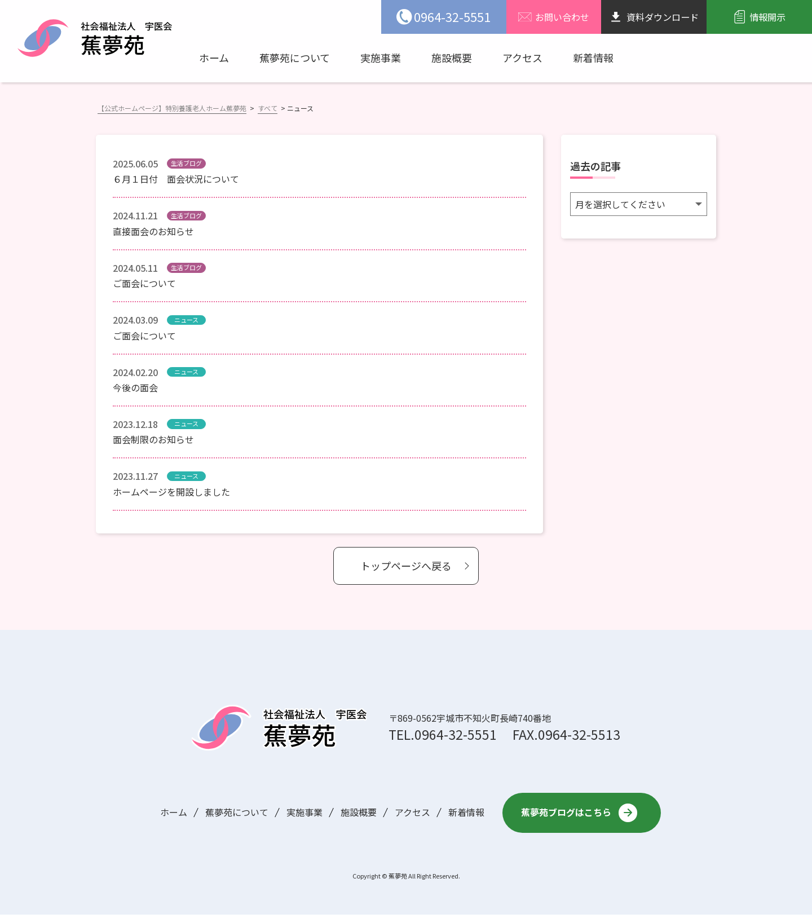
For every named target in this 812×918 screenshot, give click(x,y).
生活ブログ (186, 162)
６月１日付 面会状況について (176, 179)
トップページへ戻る (406, 565)
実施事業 (380, 57)
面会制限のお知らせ (153, 439)
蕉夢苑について (294, 57)
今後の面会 (135, 387)
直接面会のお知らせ (153, 231)
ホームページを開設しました (171, 491)
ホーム (214, 57)
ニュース (186, 319)
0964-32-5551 (455, 734)
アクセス (522, 57)
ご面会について (144, 283)
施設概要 (451, 57)
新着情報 (593, 57)
